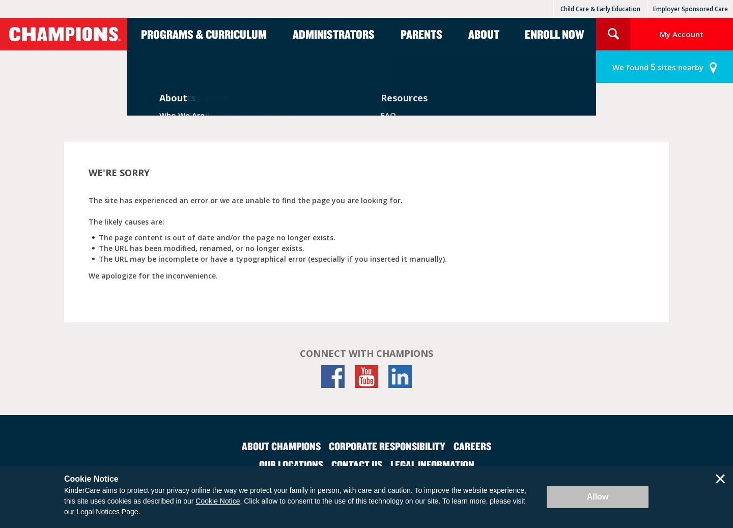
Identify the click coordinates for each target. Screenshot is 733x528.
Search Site (613, 34)
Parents (421, 34)
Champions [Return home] (63, 34)
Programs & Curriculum (204, 34)
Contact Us (356, 464)
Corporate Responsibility (387, 446)
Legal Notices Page (107, 512)
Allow (598, 496)
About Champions (281, 446)
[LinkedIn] (400, 376)
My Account (681, 34)
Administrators (334, 34)
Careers (472, 446)
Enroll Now (554, 34)
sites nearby (657, 67)
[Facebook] (333, 376)
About (483, 34)
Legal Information (432, 464)
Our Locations (291, 464)
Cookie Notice (217, 501)
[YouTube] (366, 376)
